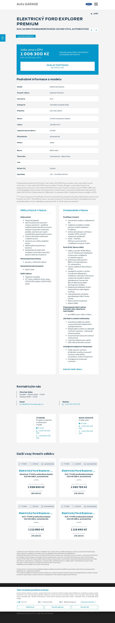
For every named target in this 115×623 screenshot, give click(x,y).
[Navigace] (96, 4)
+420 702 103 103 (86, 432)
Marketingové (70, 602)
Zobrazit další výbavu (72, 369)
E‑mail (40, 428)
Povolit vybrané (57, 607)
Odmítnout (30, 607)
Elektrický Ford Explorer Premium (40, 470)
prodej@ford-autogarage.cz (31, 404)
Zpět (94, 14)
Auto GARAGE (27, 4)
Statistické (47, 602)
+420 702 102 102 (71, 404)
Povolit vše (85, 607)
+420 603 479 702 (43, 437)
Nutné (24, 602)
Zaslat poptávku (57, 66)
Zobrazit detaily (89, 602)
